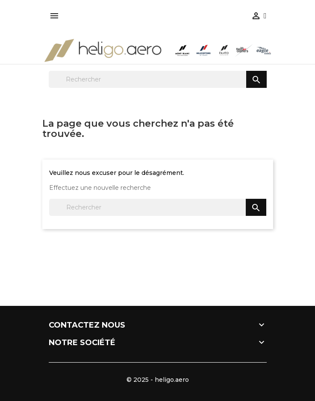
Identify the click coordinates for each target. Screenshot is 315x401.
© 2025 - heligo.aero (158, 380)
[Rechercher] (158, 79)
